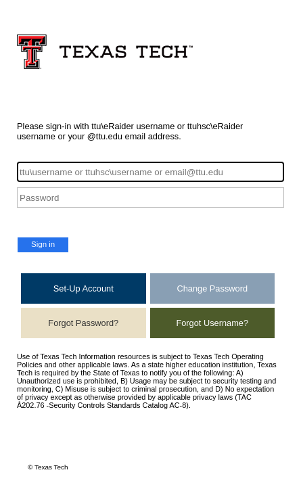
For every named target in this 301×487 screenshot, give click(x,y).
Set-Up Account (83, 288)
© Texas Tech (48, 467)
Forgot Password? (83, 323)
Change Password (212, 288)
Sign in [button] (43, 244)
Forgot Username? (212, 323)
